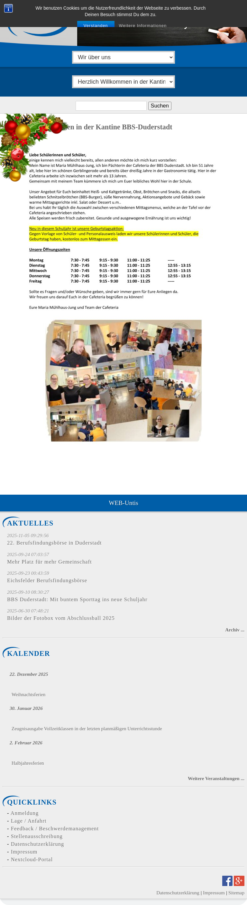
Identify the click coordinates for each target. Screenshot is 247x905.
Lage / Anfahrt (29, 821)
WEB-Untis (123, 502)
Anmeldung (25, 813)
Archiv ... (234, 629)
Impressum (24, 852)
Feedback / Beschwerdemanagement (55, 829)
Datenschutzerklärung (37, 844)
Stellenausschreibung (37, 836)
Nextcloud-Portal (32, 859)
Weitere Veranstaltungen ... (216, 778)
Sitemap (236, 892)
